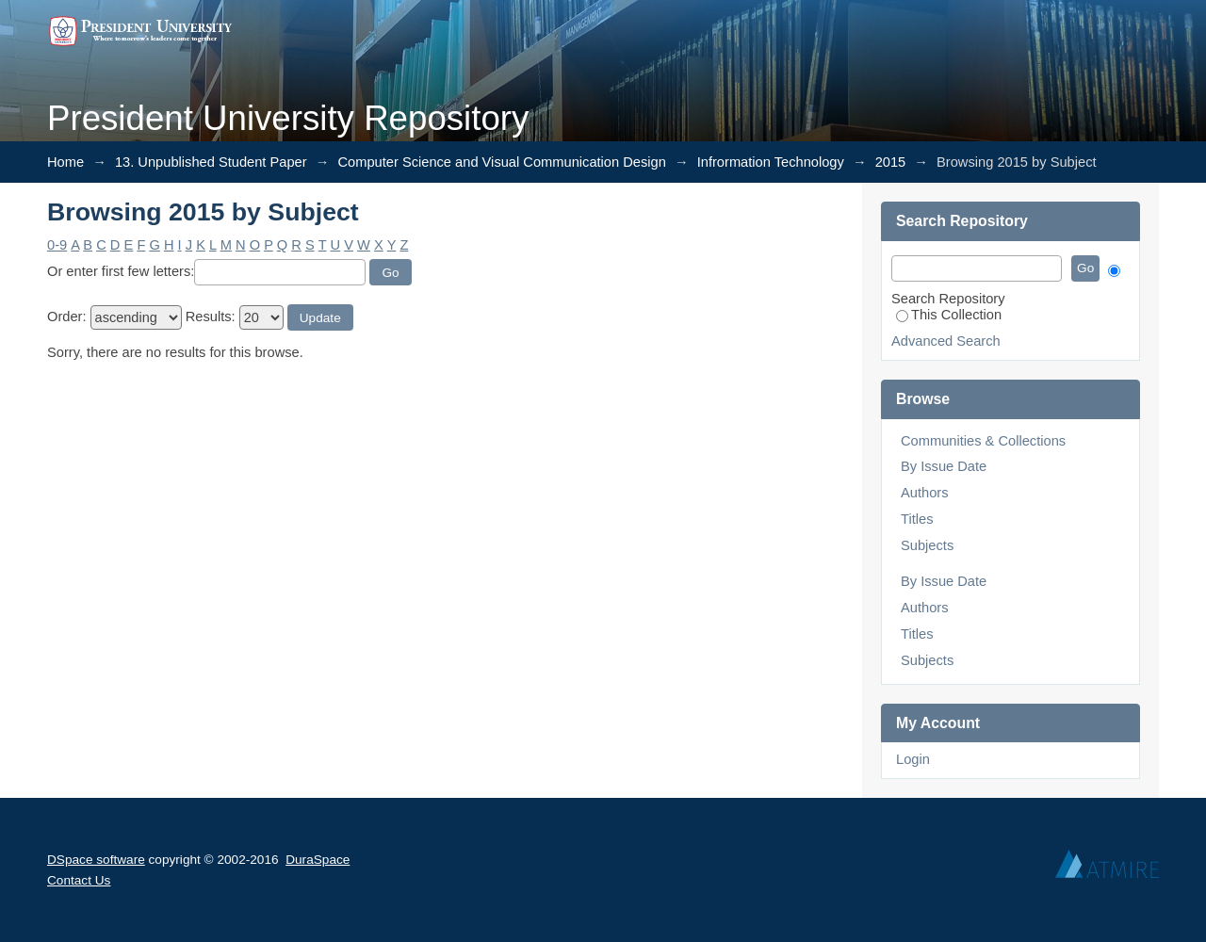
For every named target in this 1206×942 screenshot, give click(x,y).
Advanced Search (946, 341)
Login (913, 759)
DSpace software (96, 860)
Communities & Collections (983, 440)
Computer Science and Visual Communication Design (501, 162)
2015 (890, 162)
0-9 (57, 244)
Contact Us (78, 880)
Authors (925, 492)
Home (65, 162)
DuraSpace (317, 860)
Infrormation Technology (770, 162)
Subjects (927, 545)
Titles (917, 519)
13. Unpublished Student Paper (211, 162)
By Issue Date (943, 466)
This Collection (949, 314)
